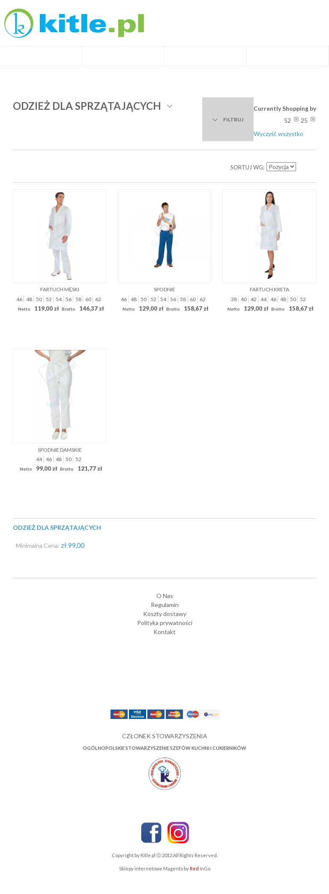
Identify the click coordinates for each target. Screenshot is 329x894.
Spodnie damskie (60, 450)
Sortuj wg (246, 167)
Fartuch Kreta (269, 289)
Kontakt (164, 631)
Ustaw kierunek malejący (303, 167)
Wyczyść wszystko (278, 133)
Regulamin (165, 604)
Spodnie (164, 289)
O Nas (164, 595)
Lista (38, 167)
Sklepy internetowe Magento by (164, 868)
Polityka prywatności (164, 622)
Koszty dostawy (164, 613)
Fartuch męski (59, 289)
